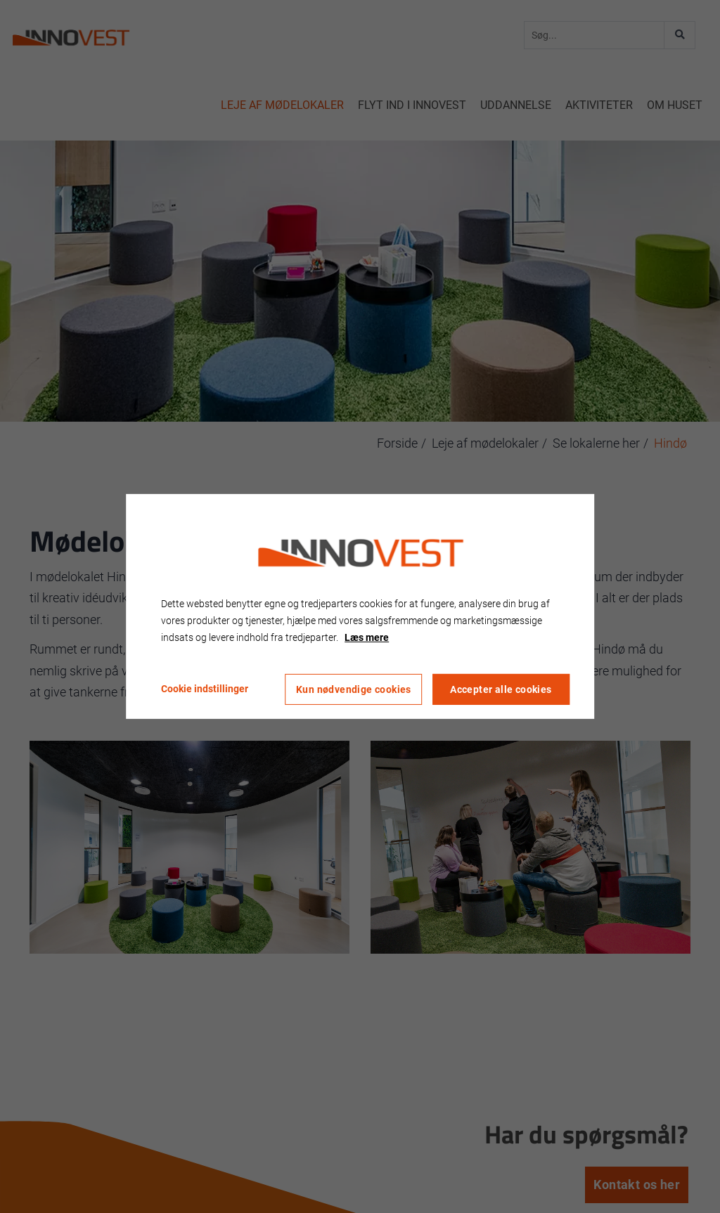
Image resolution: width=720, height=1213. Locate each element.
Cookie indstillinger (204, 688)
